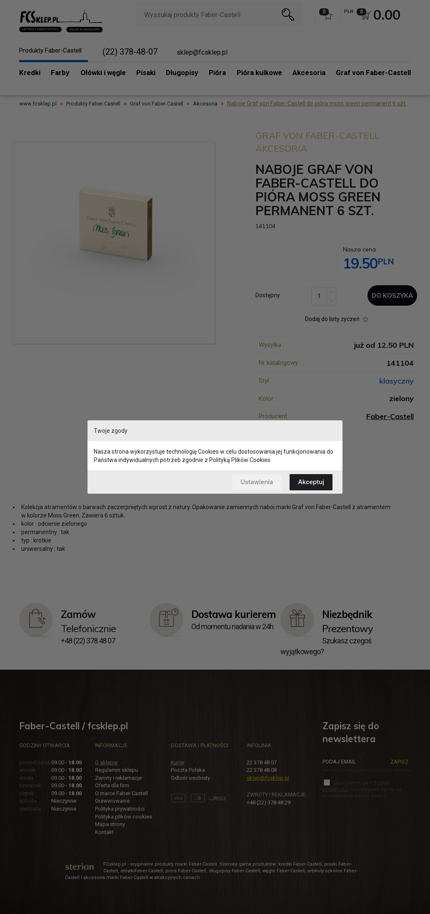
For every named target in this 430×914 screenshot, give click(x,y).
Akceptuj (311, 482)
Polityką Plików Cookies (239, 460)
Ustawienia (256, 482)
